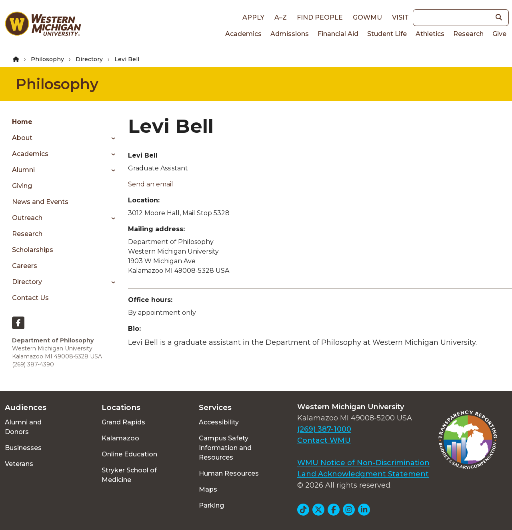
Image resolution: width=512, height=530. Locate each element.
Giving (22, 186)
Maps (208, 489)
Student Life (387, 34)
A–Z (280, 17)
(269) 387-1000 (324, 429)
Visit (400, 17)
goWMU (367, 17)
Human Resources (229, 473)
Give (499, 34)
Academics (243, 34)
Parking (211, 505)
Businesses (23, 448)
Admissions (289, 34)
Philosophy (47, 59)
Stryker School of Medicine (129, 475)
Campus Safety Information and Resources (225, 447)
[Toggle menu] (110, 138)
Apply (253, 17)
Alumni (23, 170)
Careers (24, 266)
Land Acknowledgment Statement (363, 474)
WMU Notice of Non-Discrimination (363, 462)
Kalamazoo (120, 438)
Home (22, 122)
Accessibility (219, 422)
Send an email (150, 184)
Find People (320, 17)
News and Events (40, 202)
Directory (89, 59)
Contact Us (30, 298)
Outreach (27, 218)
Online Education (129, 454)
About (22, 138)
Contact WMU (324, 440)
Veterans (19, 464)
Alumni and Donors (23, 427)
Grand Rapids (123, 422)
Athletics (430, 34)
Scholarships (32, 250)
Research (468, 34)
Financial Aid (338, 34)
